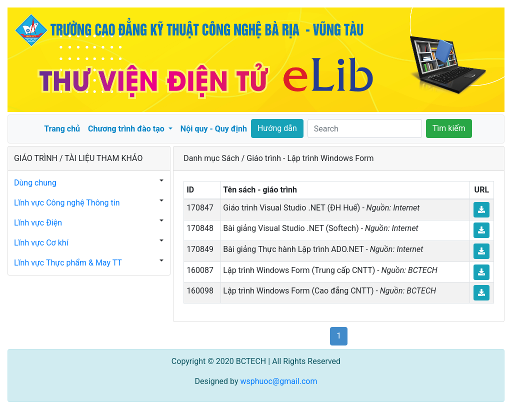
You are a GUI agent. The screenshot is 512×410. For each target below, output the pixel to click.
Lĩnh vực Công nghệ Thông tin (67, 203)
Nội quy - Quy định (213, 129)
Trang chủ (62, 129)
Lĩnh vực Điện (38, 223)
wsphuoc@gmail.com (278, 381)
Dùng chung (35, 183)
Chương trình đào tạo (127, 129)
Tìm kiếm (449, 128)
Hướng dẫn (277, 128)
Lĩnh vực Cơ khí (41, 243)
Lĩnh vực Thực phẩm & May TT (68, 263)
